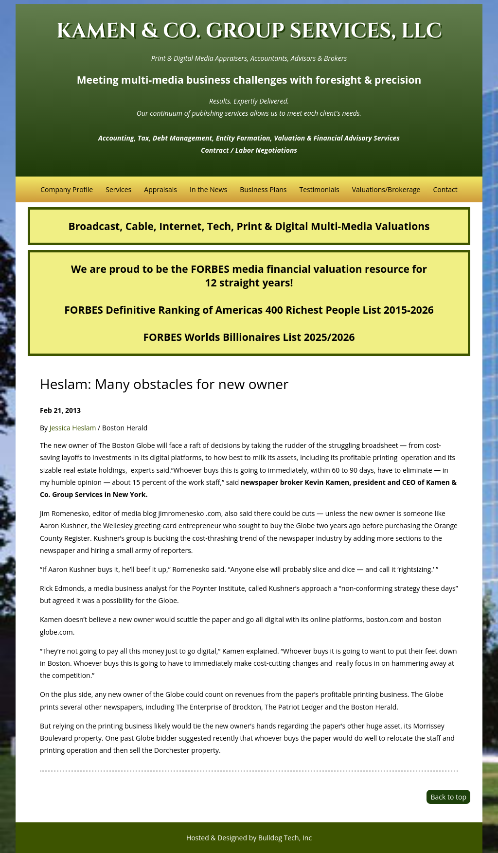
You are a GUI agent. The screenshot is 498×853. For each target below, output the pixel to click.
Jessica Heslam (73, 427)
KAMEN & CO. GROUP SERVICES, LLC (249, 31)
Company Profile (66, 189)
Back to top (448, 796)
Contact (445, 189)
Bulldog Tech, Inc (285, 837)
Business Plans (263, 189)
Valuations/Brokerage (386, 189)
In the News (208, 189)
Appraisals (160, 189)
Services (118, 189)
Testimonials (319, 189)
